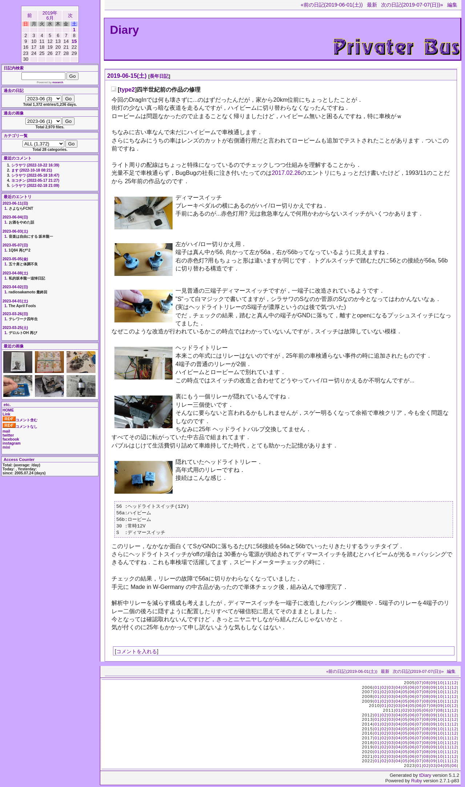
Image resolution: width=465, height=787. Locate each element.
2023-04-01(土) (15, 301)
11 (447, 684)
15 (74, 41)
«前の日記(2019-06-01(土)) (332, 5)
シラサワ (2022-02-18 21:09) (35, 186)
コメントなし (20, 427)
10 (440, 684)
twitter (8, 435)
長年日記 (159, 76)
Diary (124, 29)
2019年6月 (50, 15)
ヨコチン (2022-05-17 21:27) (35, 180)
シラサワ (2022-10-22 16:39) (35, 165)
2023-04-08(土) (15, 273)
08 (426, 684)
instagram (12, 443)
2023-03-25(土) (15, 328)
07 (419, 684)
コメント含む (20, 420)
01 (377, 689)
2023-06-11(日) (15, 203)
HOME (8, 410)
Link (6, 414)
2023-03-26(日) (15, 314)
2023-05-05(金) (15, 259)
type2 (127, 90)
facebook (11, 439)
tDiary (425, 777)
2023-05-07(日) (15, 245)
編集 (452, 5)
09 (433, 684)
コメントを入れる (136, 653)
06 (412, 689)
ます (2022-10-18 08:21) (31, 170)
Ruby (416, 782)
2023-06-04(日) (15, 217)
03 (391, 689)
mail (6, 431)
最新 (372, 5)
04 (398, 689)
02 (384, 689)
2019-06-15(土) (127, 76)
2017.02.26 (286, 173)
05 (405, 689)
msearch (57, 82)
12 (454, 684)
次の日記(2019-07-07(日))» (412, 5)
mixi (6, 447)
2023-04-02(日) (15, 287)
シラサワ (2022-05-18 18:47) (35, 175)
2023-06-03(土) (15, 231)
